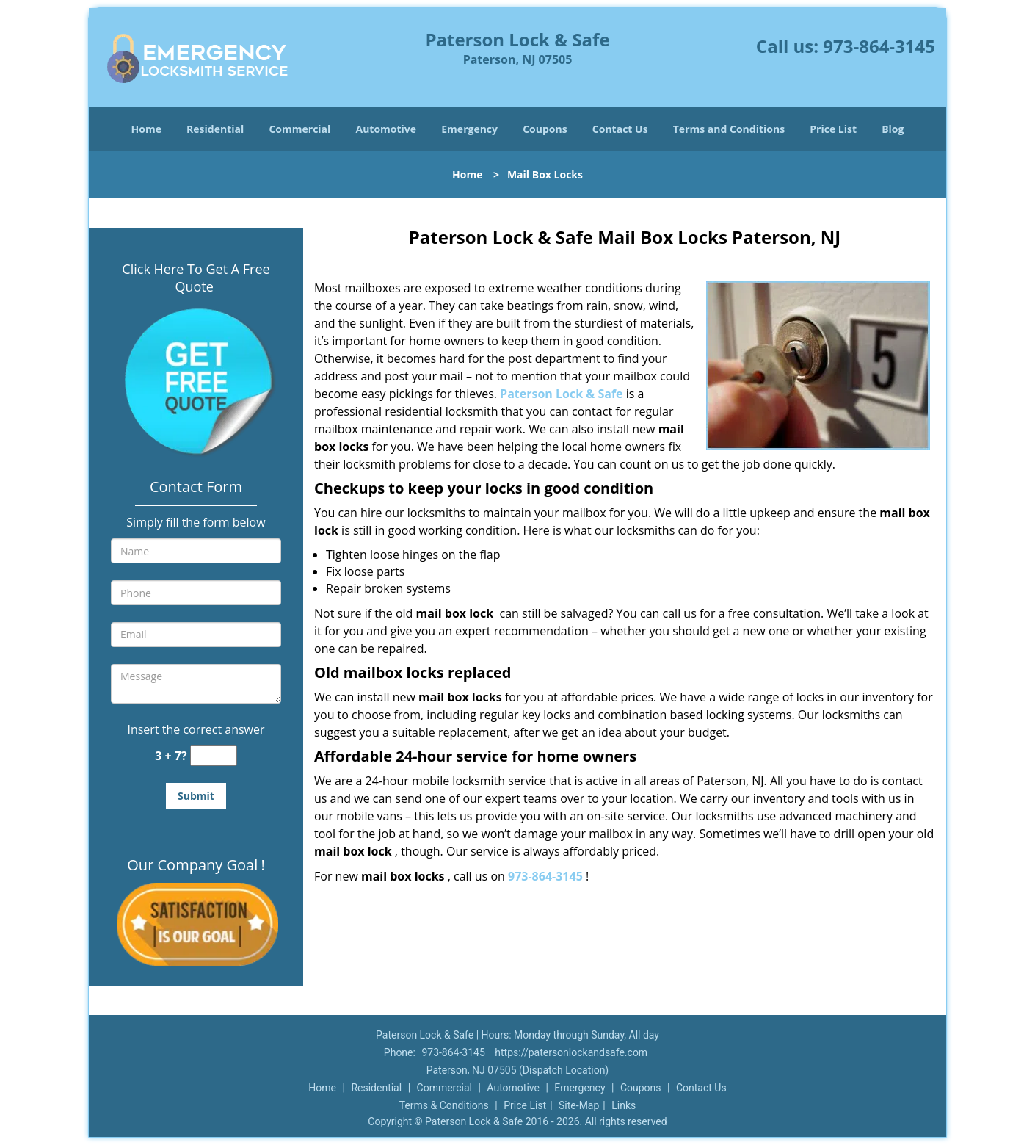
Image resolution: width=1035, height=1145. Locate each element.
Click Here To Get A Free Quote (195, 277)
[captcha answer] (213, 756)
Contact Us (620, 129)
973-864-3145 (879, 46)
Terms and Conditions (729, 129)
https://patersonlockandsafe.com (571, 1052)
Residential (215, 129)
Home (146, 129)
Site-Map (579, 1105)
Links (623, 1105)
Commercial (299, 129)
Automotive (386, 129)
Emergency (469, 129)
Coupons (545, 129)
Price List (833, 129)
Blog (893, 129)
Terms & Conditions (444, 1105)
